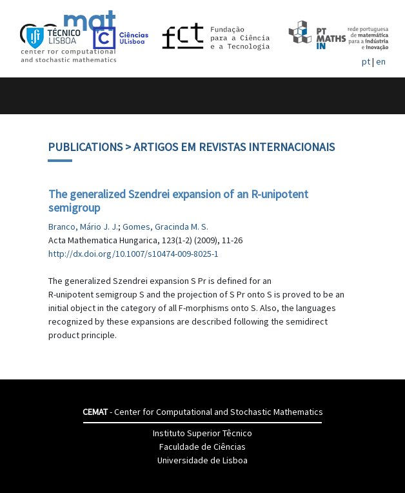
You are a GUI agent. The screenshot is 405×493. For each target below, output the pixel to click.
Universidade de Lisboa (202, 460)
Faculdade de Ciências (202, 446)
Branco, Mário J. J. (83, 226)
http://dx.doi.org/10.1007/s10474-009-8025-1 (133, 253)
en (381, 61)
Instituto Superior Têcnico (202, 433)
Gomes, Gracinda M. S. (165, 226)
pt (366, 61)
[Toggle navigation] (23, 96)
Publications (85, 146)
